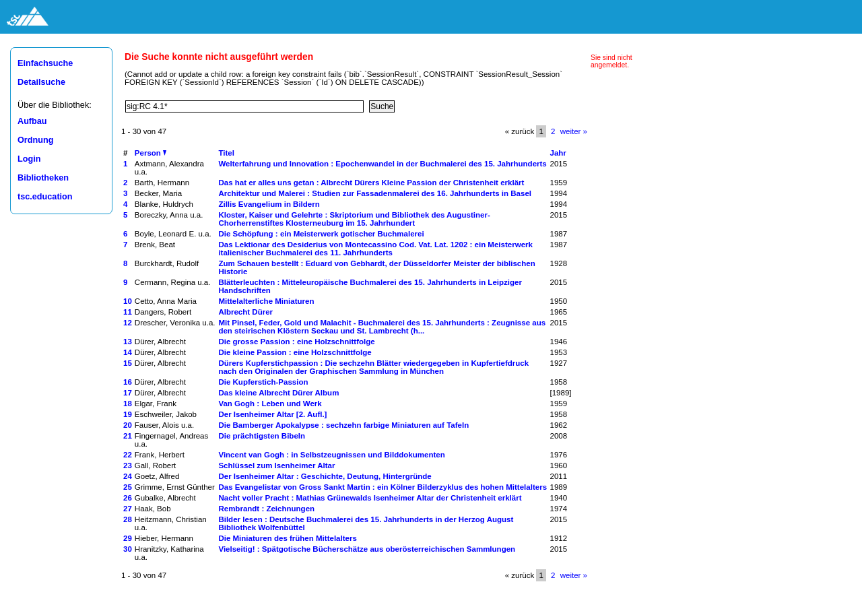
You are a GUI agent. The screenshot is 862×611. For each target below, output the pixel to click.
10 (127, 301)
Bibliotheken (43, 178)
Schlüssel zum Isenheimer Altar (276, 465)
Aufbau (32, 121)
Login (29, 159)
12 (127, 323)
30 (127, 549)
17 (127, 393)
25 (127, 487)
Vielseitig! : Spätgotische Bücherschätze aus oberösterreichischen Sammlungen (366, 549)
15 (127, 363)
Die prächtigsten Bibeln (261, 436)
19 (127, 414)
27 (127, 509)
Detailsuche (41, 82)
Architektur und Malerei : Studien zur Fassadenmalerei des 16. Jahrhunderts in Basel (374, 193)
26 (127, 498)
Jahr (558, 153)
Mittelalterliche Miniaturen (266, 301)
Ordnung (35, 140)
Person (150, 153)
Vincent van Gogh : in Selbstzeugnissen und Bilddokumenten (331, 455)
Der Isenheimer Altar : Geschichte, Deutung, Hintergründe (324, 476)
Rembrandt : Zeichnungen (266, 509)
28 (127, 519)
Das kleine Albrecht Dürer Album (278, 393)
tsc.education (45, 196)
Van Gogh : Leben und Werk (269, 403)
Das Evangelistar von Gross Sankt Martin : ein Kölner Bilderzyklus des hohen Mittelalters (382, 487)
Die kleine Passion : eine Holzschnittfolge (294, 352)
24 (127, 476)
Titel (226, 153)
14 (127, 352)
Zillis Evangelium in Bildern (268, 204)
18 (127, 403)
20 (127, 425)
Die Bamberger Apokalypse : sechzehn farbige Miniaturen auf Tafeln (343, 425)
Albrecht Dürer (245, 312)
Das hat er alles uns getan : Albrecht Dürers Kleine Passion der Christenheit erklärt (371, 183)
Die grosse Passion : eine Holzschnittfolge (296, 341)
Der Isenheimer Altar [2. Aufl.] (272, 414)
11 (127, 312)
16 (127, 382)
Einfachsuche (45, 63)
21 (127, 436)
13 (127, 341)
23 (127, 465)
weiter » (573, 131)
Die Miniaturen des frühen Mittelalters (287, 538)
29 (127, 538)
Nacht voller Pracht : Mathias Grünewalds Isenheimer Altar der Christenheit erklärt (369, 498)
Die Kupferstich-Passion (263, 382)
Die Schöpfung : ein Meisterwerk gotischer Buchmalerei (321, 234)
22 (127, 455)
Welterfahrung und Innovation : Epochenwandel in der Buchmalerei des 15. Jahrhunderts (382, 164)
